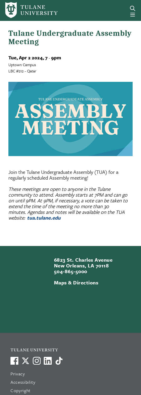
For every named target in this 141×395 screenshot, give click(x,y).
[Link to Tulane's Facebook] (37, 361)
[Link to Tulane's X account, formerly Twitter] (25, 361)
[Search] (132, 8)
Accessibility (23, 382)
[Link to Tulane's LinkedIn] (48, 361)
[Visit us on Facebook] (14, 361)
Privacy (17, 373)
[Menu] (132, 15)
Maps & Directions (76, 282)
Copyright (20, 390)
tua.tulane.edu (44, 217)
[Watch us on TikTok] (59, 361)
